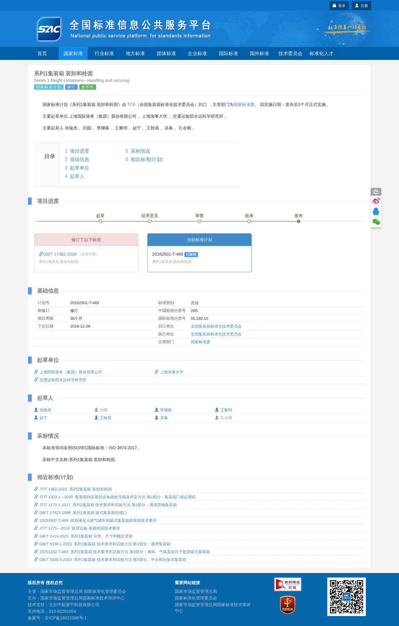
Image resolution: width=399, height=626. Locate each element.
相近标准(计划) (147, 159)
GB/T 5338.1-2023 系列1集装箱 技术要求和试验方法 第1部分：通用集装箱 (102, 544)
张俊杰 (42, 410)
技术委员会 (290, 53)
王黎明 (223, 410)
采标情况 (140, 151)
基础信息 (79, 159)
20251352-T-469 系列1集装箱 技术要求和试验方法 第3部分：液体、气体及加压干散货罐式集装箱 (122, 552)
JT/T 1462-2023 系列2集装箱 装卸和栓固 (73, 489)
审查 (199, 215)
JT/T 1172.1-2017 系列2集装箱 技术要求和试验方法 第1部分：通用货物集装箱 (105, 505)
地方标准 (135, 53)
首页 (42, 53)
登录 (339, 6)
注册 (361, 6)
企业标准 (197, 53)
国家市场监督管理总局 (196, 591)
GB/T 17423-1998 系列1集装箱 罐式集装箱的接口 (80, 512)
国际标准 (228, 53)
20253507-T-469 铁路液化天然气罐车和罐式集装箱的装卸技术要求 (95, 520)
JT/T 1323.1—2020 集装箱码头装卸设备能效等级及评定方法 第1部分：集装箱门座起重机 (115, 497)
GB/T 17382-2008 (58, 254)
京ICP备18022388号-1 (66, 617)
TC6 (131, 104)
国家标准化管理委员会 (196, 598)
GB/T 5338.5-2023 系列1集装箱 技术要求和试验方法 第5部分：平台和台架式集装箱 (110, 559)
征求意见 (149, 215)
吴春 (161, 418)
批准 (249, 215)
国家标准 (73, 53)
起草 (100, 215)
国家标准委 (244, 104)
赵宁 (40, 418)
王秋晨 (103, 418)
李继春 (163, 410)
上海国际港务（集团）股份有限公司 (68, 372)
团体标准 (166, 53)
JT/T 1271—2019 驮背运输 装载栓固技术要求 (77, 528)
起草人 (77, 176)
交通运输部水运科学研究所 (60, 380)
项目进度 (79, 151)
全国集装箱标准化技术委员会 (216, 326)
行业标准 (104, 53)
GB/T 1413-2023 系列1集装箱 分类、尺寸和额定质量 (83, 536)
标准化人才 (321, 53)
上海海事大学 (169, 372)
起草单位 (79, 167)
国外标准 (259, 53)
